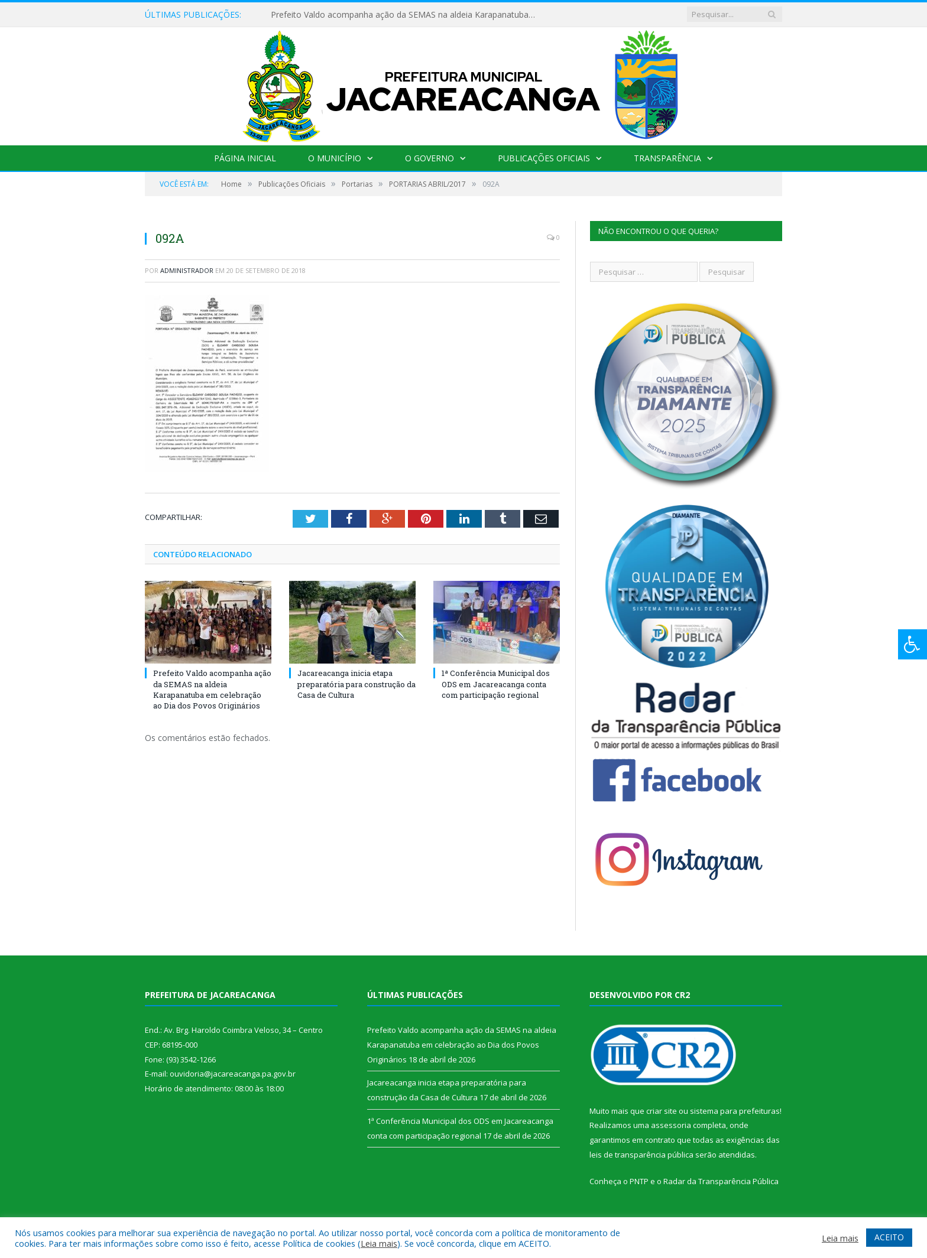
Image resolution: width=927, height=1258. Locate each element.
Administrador (186, 270)
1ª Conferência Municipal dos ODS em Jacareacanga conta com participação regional (496, 684)
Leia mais (379, 1243)
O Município (334, 158)
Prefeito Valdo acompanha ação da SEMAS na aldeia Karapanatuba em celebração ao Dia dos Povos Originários (407, 14)
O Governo (429, 158)
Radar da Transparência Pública (721, 1181)
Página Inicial (245, 158)
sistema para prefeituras (735, 1111)
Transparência (667, 158)
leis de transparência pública (641, 1154)
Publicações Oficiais (544, 158)
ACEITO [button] (889, 1237)
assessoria (671, 1125)
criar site (661, 1111)
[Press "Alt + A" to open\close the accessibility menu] (912, 644)
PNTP (639, 1181)
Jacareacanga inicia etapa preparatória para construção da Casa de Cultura (356, 684)
